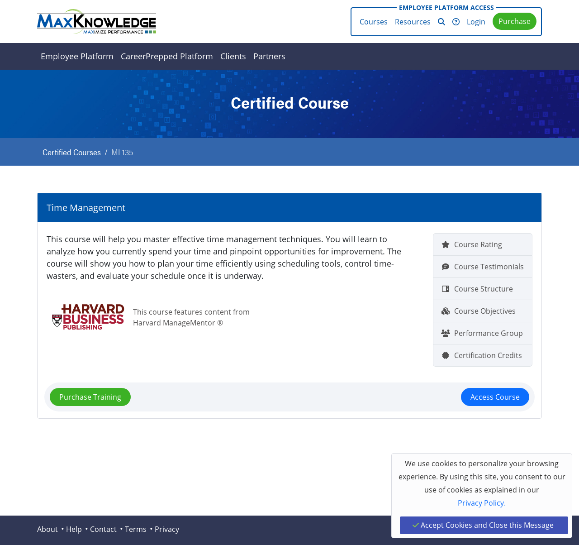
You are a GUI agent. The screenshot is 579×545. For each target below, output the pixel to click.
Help (74, 529)
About (47, 529)
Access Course (495, 397)
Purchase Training (90, 397)
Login (476, 22)
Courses (374, 22)
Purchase (514, 21)
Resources (413, 22)
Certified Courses (72, 152)
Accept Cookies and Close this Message (483, 525)
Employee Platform (77, 56)
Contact (103, 529)
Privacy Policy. (482, 503)
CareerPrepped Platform (167, 56)
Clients (233, 56)
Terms (136, 529)
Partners (269, 56)
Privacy (167, 529)
